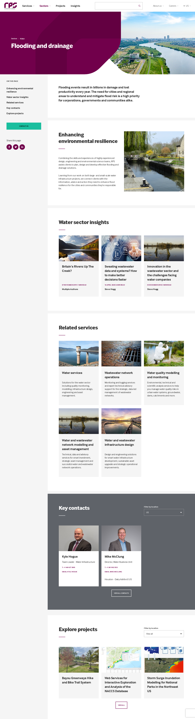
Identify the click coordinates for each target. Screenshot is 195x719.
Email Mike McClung (113, 572)
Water (22, 38)
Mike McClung (114, 556)
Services (28, 5)
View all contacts (121, 593)
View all (121, 705)
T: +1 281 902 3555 (111, 567)
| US (130, 579)
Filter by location (151, 507)
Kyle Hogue (70, 556)
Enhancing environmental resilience (19, 90)
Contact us (23, 126)
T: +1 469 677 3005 (68, 567)
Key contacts (13, 107)
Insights (75, 5)
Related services (14, 102)
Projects (60, 5)
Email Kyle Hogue (69, 572)
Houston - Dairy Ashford (116, 579)
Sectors (45, 5)
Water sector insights (17, 97)
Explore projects (14, 113)
